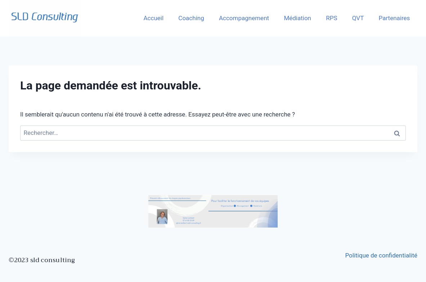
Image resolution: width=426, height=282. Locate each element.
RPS (331, 18)
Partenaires (394, 18)
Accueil (154, 18)
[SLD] (45, 18)
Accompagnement (244, 18)
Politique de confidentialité (381, 255)
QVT (358, 18)
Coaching (191, 18)
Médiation (297, 18)
